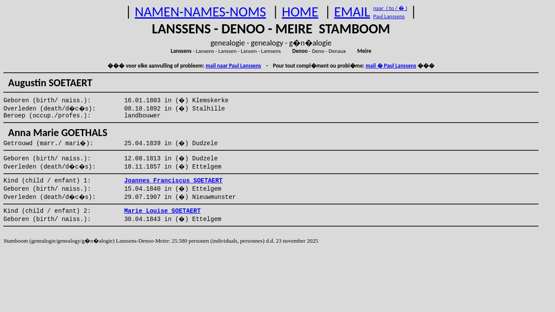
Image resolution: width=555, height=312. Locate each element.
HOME (300, 11)
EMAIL (352, 11)
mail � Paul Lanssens (391, 65)
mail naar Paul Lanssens (233, 65)
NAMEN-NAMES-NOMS (200, 11)
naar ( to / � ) (390, 8)
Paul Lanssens (389, 16)
